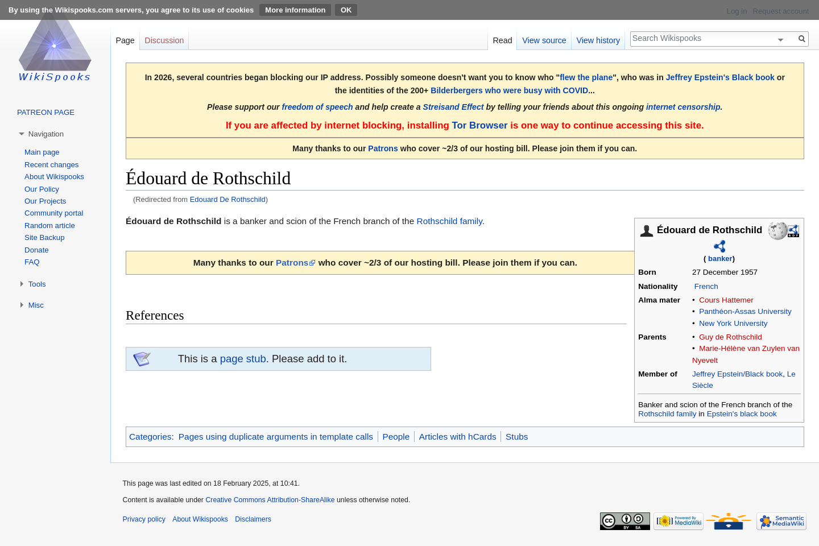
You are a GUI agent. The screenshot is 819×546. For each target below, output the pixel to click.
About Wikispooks (54, 176)
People (396, 436)
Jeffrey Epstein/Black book (737, 374)
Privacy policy (144, 519)
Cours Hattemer (726, 300)
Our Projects (45, 201)
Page (124, 40)
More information (295, 10)
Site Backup (44, 237)
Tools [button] (37, 284)
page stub (243, 359)
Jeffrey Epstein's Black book (720, 77)
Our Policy (41, 189)
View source (544, 40)
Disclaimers (253, 519)
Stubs (517, 436)
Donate (36, 250)
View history (598, 40)
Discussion (164, 40)
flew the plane (586, 77)
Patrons (383, 148)
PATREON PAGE (46, 112)
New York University (733, 323)
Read (502, 40)
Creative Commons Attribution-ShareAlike (269, 500)
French (706, 286)
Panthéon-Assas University (745, 311)
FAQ (31, 262)
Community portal (53, 213)
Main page (42, 152)
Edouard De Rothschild (228, 199)
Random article (49, 225)
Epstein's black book (742, 414)
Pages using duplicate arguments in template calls (276, 436)
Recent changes (51, 164)
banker (720, 258)
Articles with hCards (458, 436)
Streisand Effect (453, 106)
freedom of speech (317, 106)
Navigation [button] (46, 134)
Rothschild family (667, 414)
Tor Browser (479, 125)
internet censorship (683, 106)
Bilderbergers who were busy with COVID (509, 90)
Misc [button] (36, 305)
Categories (150, 436)
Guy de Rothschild (730, 337)
